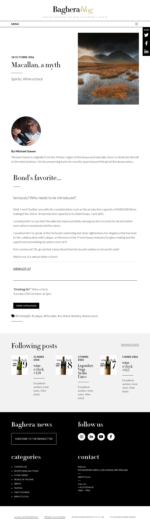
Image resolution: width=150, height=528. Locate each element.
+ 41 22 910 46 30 (85, 487)
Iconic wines (21, 475)
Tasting (18, 488)
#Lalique (37, 316)
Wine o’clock (33, 79)
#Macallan (50, 316)
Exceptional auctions (26, 471)
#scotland (64, 316)
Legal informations (26, 517)
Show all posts (130, 344)
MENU (15, 24)
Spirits (16, 79)
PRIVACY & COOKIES (54, 517)
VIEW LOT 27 (22, 268)
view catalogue (26, 305)
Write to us (84, 477)
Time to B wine (21, 492)
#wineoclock (90, 316)
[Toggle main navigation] (137, 24)
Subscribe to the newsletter (34, 438)
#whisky (76, 316)
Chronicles (20, 466)
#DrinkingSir (23, 316)
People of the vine (23, 479)
